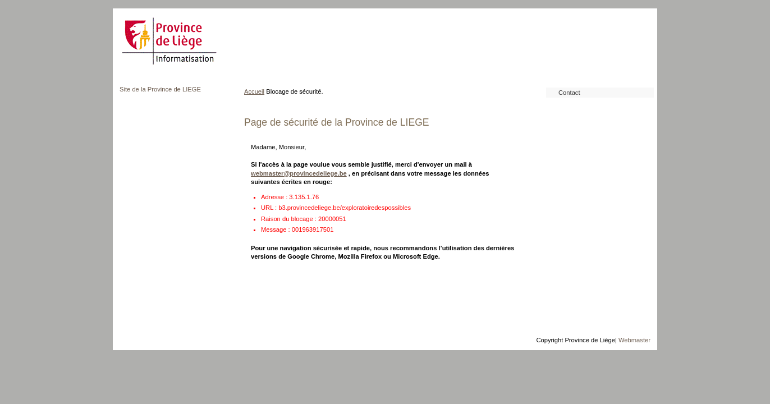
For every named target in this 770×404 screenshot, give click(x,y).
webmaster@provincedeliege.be (299, 173)
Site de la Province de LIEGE (160, 89)
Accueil (254, 91)
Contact (569, 92)
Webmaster (634, 340)
